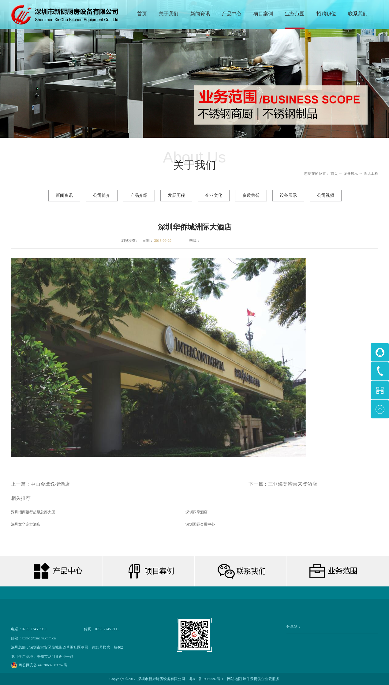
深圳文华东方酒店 (25, 524)
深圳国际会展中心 (200, 524)
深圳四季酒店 (196, 512)
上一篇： (40, 484)
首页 (142, 13)
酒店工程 (371, 173)
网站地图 (233, 679)
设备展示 (350, 173)
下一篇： (283, 484)
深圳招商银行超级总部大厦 (33, 512)
